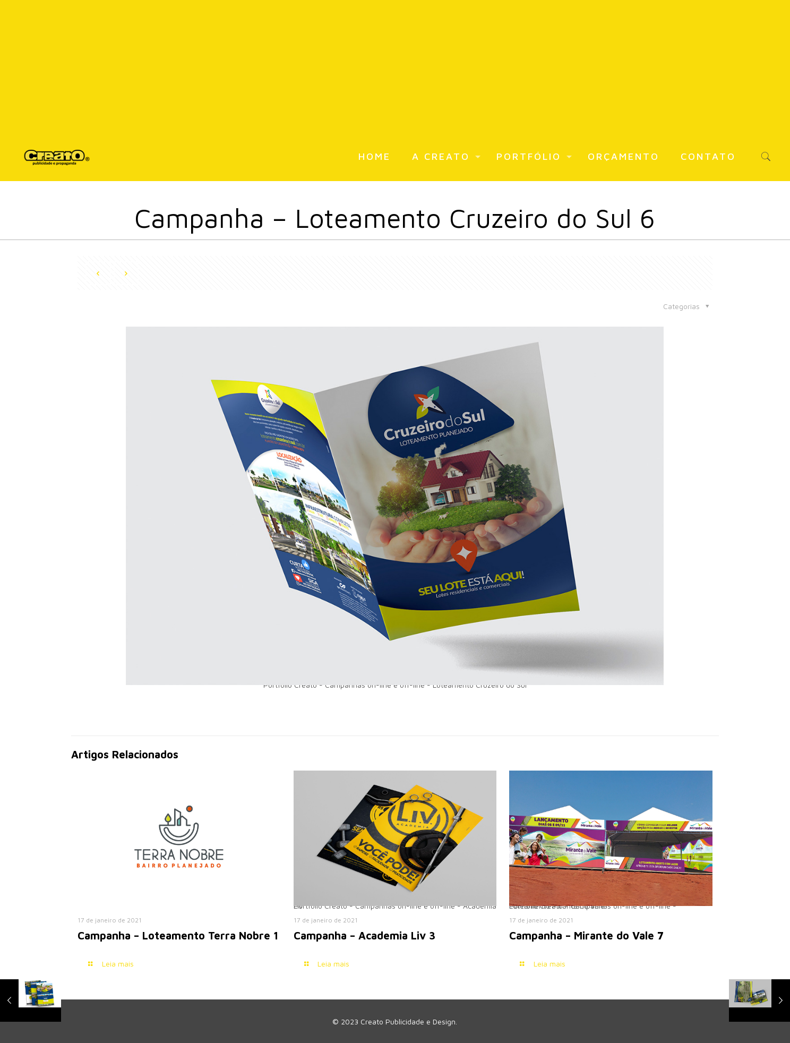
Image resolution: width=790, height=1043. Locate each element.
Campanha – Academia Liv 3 (364, 935)
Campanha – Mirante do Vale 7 (586, 935)
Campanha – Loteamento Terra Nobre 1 (178, 935)
